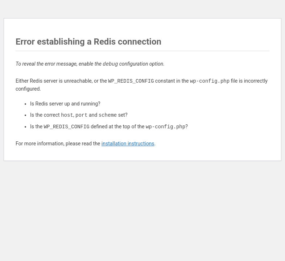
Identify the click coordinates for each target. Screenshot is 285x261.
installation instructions (128, 143)
